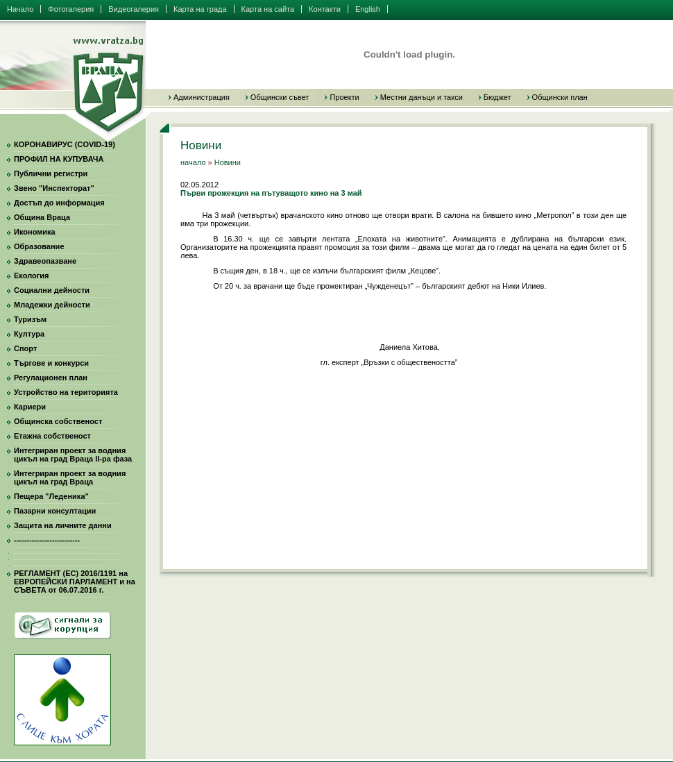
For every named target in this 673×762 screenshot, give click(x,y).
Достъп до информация (59, 202)
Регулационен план (50, 377)
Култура (29, 334)
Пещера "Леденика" (51, 496)
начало (192, 162)
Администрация (201, 97)
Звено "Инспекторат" (54, 188)
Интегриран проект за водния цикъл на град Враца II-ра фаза (73, 454)
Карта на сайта (268, 9)
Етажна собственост (52, 436)
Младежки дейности (52, 304)
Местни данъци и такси (421, 97)
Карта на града (200, 9)
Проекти (344, 97)
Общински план (560, 97)
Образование (39, 246)
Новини (227, 162)
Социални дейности (52, 290)
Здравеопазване (45, 261)
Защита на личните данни (63, 525)
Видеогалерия (133, 9)
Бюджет (497, 97)
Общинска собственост (58, 421)
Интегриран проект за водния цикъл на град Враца (70, 477)
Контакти (325, 9)
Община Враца (42, 217)
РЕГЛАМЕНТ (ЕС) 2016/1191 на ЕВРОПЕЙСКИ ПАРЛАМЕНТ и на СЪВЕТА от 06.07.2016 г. (74, 581)
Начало (20, 9)
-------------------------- (47, 540)
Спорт (25, 348)
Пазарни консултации (55, 511)
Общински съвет (279, 97)
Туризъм (30, 319)
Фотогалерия (71, 9)
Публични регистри (50, 173)
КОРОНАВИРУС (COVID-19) (64, 144)
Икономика (35, 232)
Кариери (30, 407)
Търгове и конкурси (51, 363)
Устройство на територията (66, 392)
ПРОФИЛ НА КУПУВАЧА (58, 159)
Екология (31, 275)
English (367, 9)
